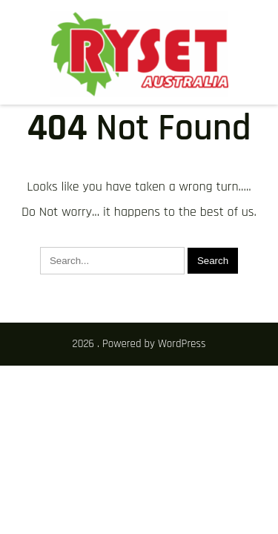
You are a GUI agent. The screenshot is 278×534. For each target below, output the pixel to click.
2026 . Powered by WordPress (139, 344)
